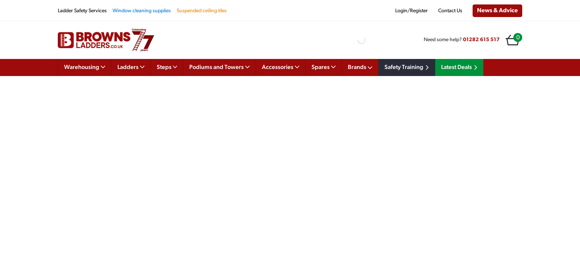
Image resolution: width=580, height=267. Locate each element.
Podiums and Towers (219, 67)
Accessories (280, 67)
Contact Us (450, 11)
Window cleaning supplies (142, 11)
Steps (167, 67)
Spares (323, 67)
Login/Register (411, 11)
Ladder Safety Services (82, 11)
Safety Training (407, 67)
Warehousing (84, 67)
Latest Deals (460, 67)
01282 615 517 (481, 40)
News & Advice (497, 11)
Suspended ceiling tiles (202, 11)
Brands (360, 67)
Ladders (130, 67)
